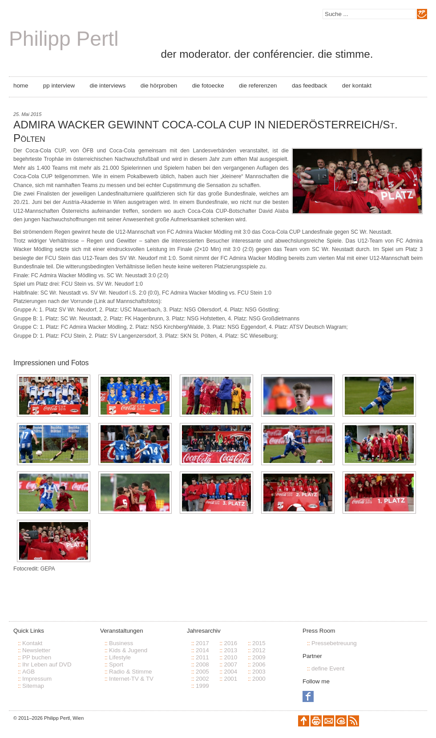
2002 (202, 678)
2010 (230, 657)
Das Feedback (309, 85)
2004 (230, 671)
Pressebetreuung (334, 643)
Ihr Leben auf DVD (47, 664)
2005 (202, 671)
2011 (202, 657)
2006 (259, 664)
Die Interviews (108, 85)
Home (20, 85)
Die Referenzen (258, 85)
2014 (202, 650)
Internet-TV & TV (131, 678)
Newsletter (36, 650)
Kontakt (32, 643)
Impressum (37, 678)
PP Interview (59, 85)
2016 (230, 643)
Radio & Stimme (130, 671)
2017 (202, 643)
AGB (28, 671)
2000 (259, 678)
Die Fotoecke (208, 85)
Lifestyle (120, 657)
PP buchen (36, 657)
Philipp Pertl (63, 38)
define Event (327, 668)
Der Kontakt (356, 85)
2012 (259, 650)
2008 (202, 664)
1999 (202, 685)
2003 (259, 671)
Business (121, 643)
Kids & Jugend (128, 650)
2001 (230, 678)
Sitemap (33, 685)
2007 (230, 664)
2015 (259, 643)
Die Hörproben (159, 85)
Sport (116, 664)
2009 (259, 657)
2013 (230, 650)
